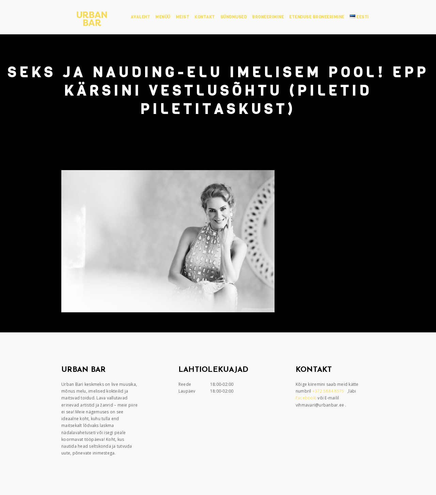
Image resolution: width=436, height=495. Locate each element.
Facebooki (307, 398)
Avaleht (140, 17)
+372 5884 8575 (328, 391)
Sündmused (233, 17)
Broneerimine (268, 17)
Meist (182, 17)
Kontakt (204, 17)
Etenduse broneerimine (316, 17)
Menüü (162, 17)
